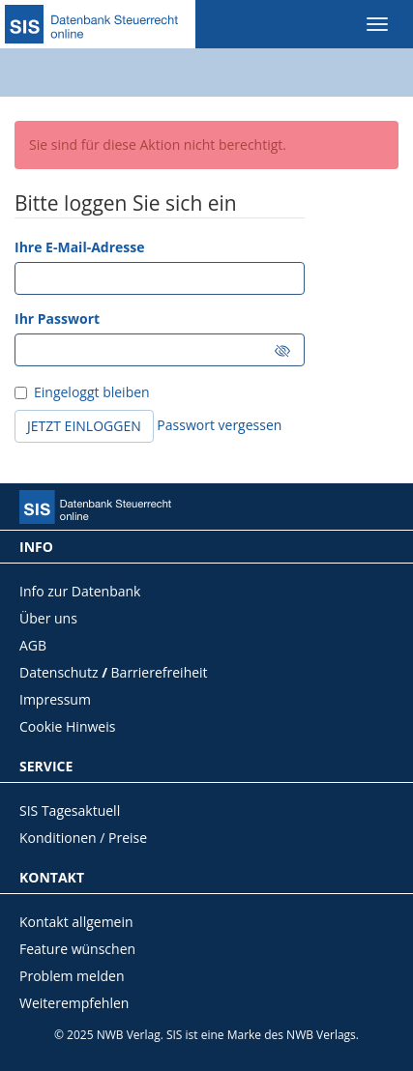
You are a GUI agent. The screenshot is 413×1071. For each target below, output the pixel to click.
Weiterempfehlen (74, 1003)
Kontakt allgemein (76, 921)
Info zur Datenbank (79, 591)
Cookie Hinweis (67, 726)
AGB (32, 645)
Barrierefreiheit (159, 672)
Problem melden (72, 976)
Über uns (48, 618)
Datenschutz (58, 672)
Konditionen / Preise (83, 837)
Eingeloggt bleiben (89, 392)
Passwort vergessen (219, 425)
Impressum (55, 699)
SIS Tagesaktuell (69, 810)
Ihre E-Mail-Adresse (80, 247)
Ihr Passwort (57, 318)
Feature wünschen (77, 949)
